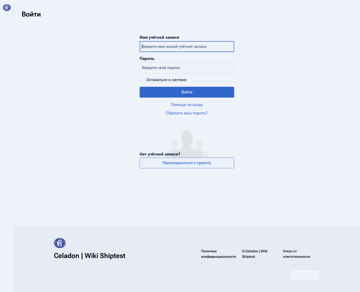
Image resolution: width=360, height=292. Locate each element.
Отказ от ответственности (296, 253)
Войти (186, 92)
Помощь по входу (187, 104)
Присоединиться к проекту (187, 162)
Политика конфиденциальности (218, 253)
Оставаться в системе (166, 79)
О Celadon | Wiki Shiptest (255, 253)
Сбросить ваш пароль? (187, 113)
